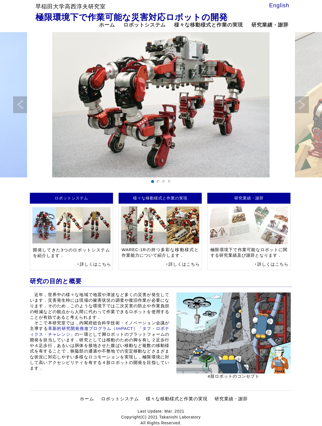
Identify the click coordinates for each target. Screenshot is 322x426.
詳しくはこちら (95, 264)
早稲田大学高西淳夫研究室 (70, 6)
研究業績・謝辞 (270, 25)
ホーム (107, 25)
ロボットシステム (144, 25)
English (279, 5)
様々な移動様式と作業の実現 (208, 25)
